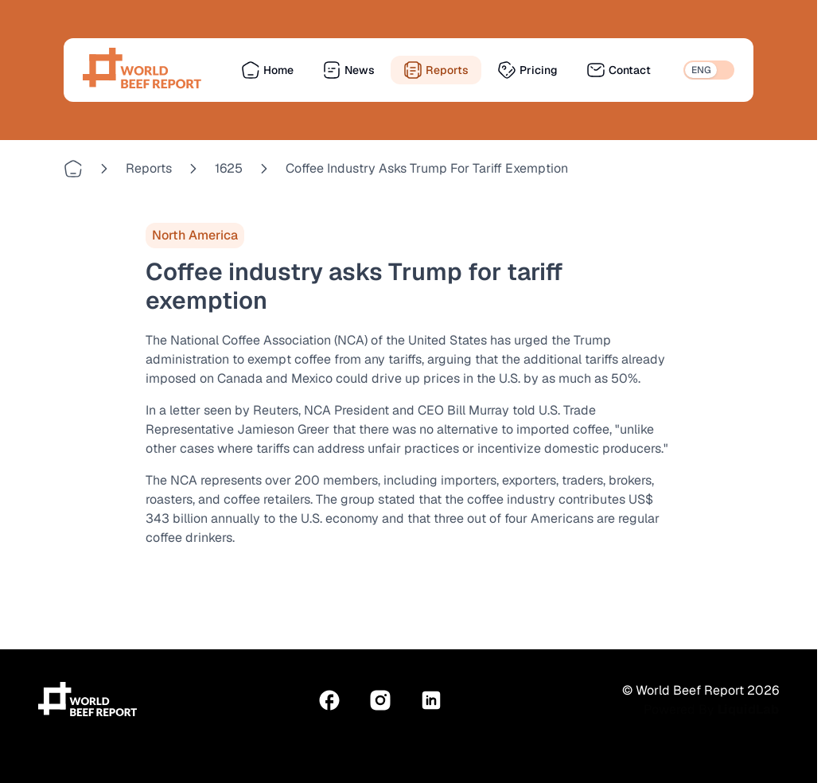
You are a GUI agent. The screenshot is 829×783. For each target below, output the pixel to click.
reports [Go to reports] (149, 168)
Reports (436, 70)
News (348, 70)
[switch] (708, 70)
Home (267, 70)
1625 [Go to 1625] (229, 168)
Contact (618, 70)
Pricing (527, 70)
